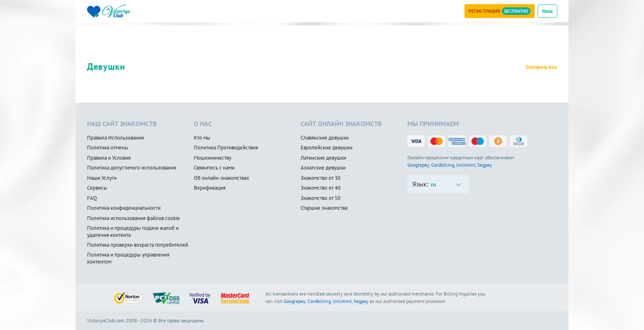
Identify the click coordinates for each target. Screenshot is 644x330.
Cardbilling (442, 165)
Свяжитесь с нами (214, 168)
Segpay (484, 165)
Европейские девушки (326, 147)
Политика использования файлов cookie (133, 218)
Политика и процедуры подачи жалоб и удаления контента (133, 231)
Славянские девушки (325, 138)
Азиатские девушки (323, 168)
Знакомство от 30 (320, 178)
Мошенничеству (212, 158)
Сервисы (97, 188)
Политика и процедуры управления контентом (128, 258)
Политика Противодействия (226, 147)
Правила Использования (115, 138)
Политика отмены (107, 147)
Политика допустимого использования (131, 168)
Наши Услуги (102, 178)
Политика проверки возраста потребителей (137, 245)
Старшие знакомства (324, 208)
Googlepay (418, 165)
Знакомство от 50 (320, 198)
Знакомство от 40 (320, 188)
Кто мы (202, 138)
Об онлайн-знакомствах (221, 178)
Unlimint (465, 165)
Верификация (209, 188)
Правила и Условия (109, 158)
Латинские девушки (323, 158)
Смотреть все (541, 67)
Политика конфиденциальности (124, 208)
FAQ (92, 198)
